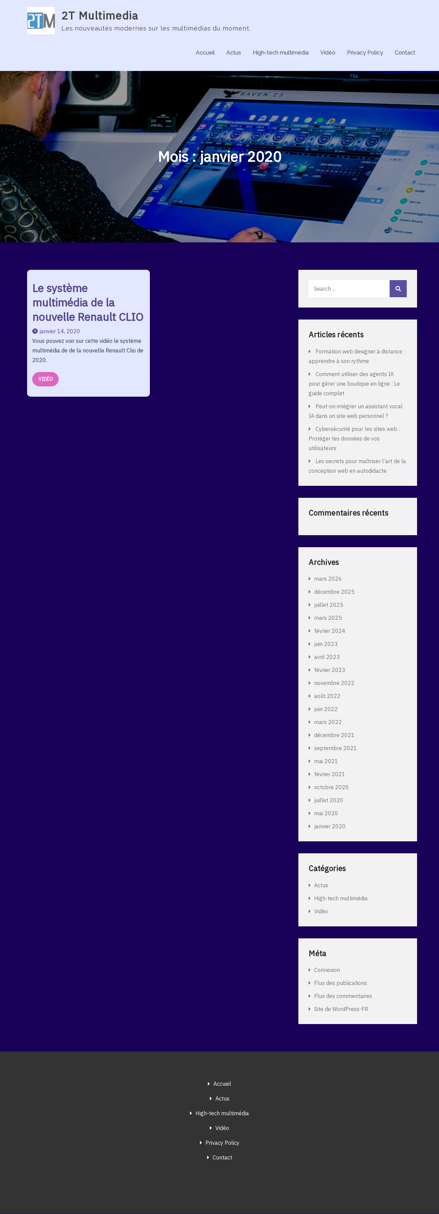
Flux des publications (340, 983)
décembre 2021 (334, 735)
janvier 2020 (330, 826)
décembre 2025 (334, 592)
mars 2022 (328, 722)
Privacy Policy (365, 52)
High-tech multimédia (281, 52)
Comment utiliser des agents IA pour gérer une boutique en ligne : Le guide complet (354, 384)
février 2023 (329, 670)
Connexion (327, 970)
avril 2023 (327, 657)
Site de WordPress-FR (341, 1009)
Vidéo (327, 52)
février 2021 (329, 774)
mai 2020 (326, 813)
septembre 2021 (335, 748)
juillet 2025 (328, 605)
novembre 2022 (334, 683)
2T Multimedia (100, 15)
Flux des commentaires (343, 996)
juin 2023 (326, 644)
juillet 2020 (328, 800)
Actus (233, 52)
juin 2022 (326, 709)
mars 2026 (328, 579)
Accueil (205, 52)
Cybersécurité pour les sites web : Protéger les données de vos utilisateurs (354, 439)
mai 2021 (326, 761)
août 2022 (327, 696)
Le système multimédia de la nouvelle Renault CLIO (87, 302)
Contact (405, 52)
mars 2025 (328, 618)
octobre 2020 (331, 787)
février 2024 (329, 631)
